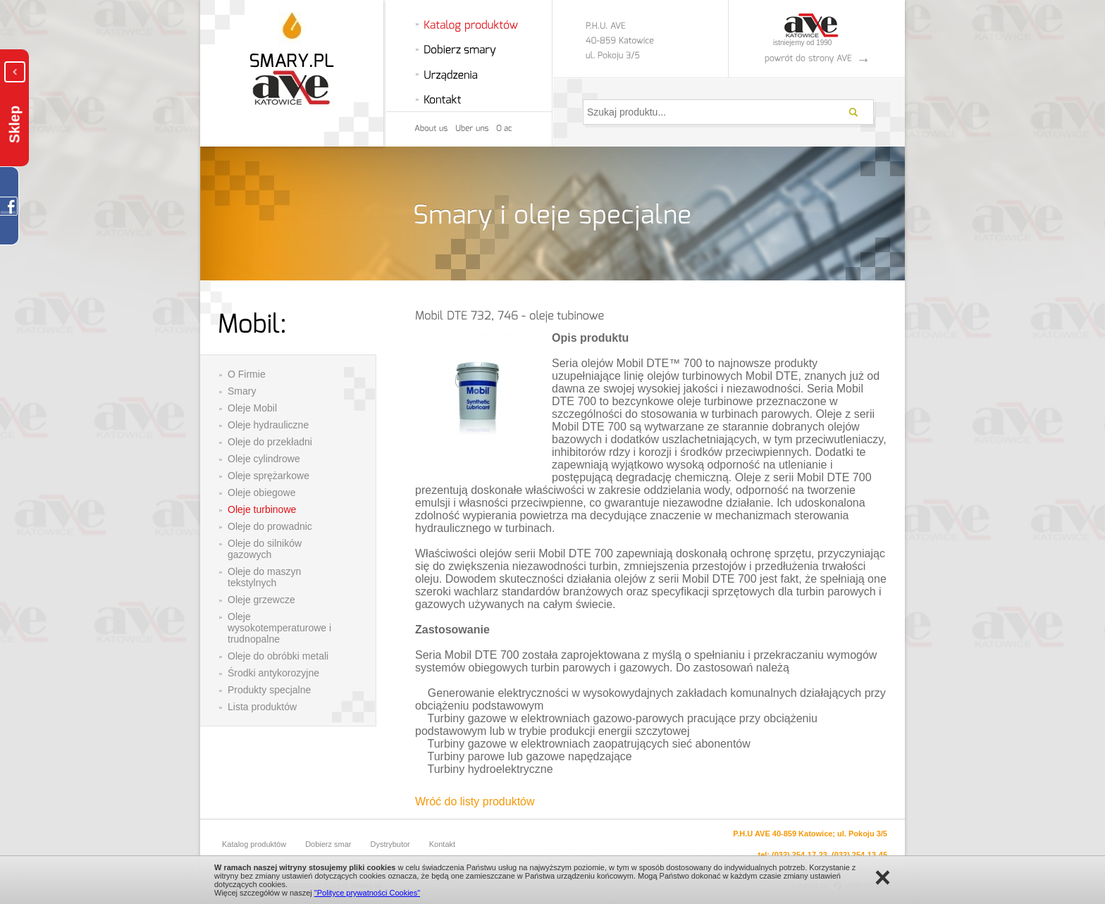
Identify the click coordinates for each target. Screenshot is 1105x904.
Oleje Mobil (252, 408)
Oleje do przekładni (270, 441)
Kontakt (442, 844)
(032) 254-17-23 (799, 854)
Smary (242, 391)
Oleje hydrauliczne (268, 425)
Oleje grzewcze (261, 599)
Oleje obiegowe (262, 492)
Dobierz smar (328, 844)
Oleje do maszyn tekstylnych (264, 577)
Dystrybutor (390, 844)
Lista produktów (262, 706)
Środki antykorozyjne (273, 673)
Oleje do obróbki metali (278, 656)
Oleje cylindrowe (264, 458)
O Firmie (247, 374)
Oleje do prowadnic (270, 526)
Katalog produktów (254, 844)
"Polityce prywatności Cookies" (367, 892)
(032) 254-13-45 (859, 854)
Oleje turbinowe (262, 509)
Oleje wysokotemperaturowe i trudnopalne (279, 628)
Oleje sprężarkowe (268, 475)
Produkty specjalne (269, 689)
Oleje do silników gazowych (265, 549)
